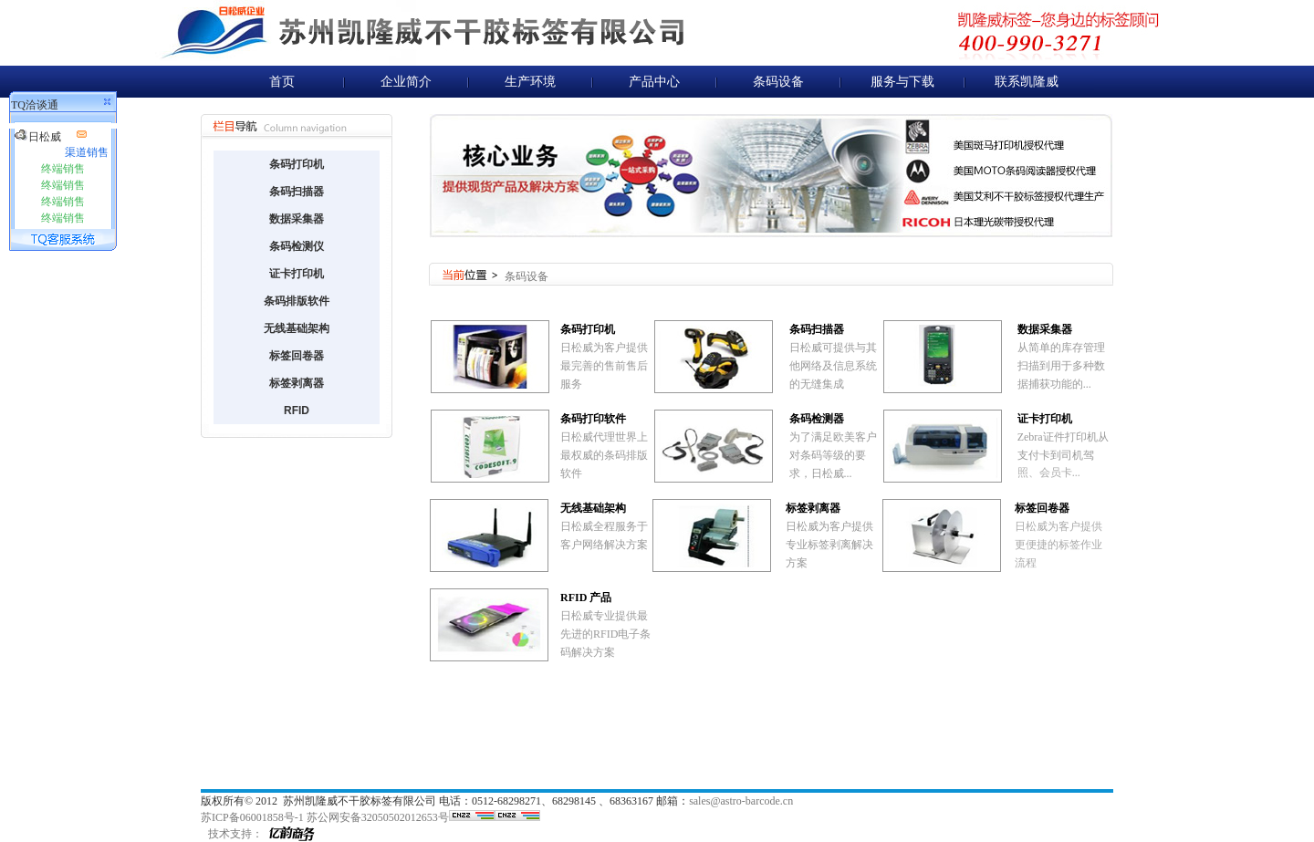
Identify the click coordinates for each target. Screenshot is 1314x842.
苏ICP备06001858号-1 (252, 817)
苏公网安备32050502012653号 (378, 817)
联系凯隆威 (1026, 81)
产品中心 (654, 81)
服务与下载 (902, 81)
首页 (282, 81)
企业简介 (406, 81)
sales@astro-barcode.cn (741, 801)
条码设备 (778, 81)
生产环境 (530, 81)
